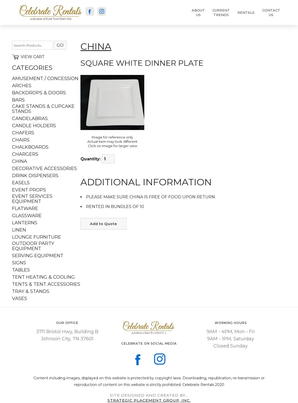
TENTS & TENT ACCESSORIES (46, 284)
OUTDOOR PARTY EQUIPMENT (33, 246)
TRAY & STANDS (30, 291)
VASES (19, 298)
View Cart (28, 56)
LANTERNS (24, 222)
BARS (18, 99)
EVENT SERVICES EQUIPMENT (32, 199)
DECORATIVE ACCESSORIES (44, 168)
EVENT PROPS (29, 189)
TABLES (21, 269)
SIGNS (19, 262)
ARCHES (21, 85)
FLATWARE (25, 208)
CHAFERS (23, 132)
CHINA (19, 161)
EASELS (21, 182)
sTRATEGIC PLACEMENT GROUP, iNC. (149, 400)
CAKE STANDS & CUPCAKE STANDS (43, 109)
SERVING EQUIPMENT (37, 255)
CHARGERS (25, 154)
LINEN (19, 229)
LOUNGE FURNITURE (36, 237)
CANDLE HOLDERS (34, 125)
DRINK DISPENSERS (35, 175)
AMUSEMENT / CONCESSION (45, 78)
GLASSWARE (27, 215)
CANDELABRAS (30, 118)
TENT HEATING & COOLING (43, 277)
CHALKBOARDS (30, 147)
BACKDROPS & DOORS (39, 92)
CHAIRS (21, 139)
